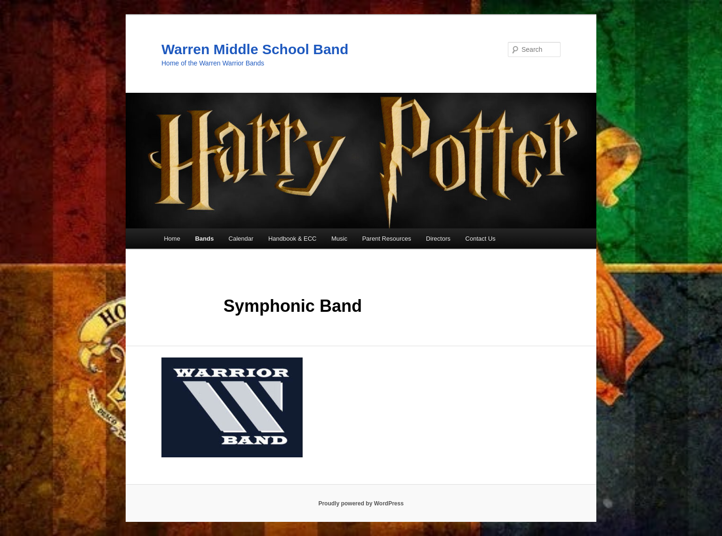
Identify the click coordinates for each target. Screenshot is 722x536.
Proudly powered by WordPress (360, 503)
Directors (438, 238)
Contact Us (480, 238)
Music (339, 238)
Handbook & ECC (292, 238)
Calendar (241, 238)
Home (172, 238)
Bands (204, 238)
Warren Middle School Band (254, 49)
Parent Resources (386, 238)
